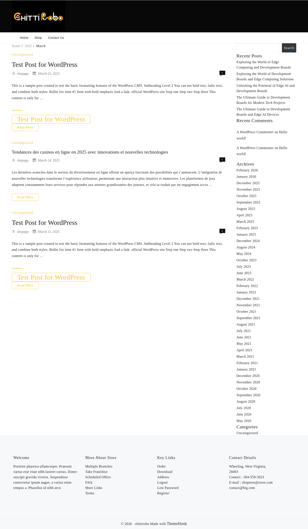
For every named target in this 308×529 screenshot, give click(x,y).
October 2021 (247, 311)
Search (289, 48)
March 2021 (245, 356)
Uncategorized (22, 54)
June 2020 (244, 414)
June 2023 (244, 273)
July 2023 (244, 266)
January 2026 (246, 176)
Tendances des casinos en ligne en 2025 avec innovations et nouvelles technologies (90, 152)
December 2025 (248, 183)
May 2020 (244, 421)
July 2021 (244, 331)
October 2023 (247, 260)
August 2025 (246, 209)
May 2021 (244, 343)
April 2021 (245, 350)
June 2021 (244, 337)
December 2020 (248, 376)
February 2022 (247, 286)
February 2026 (247, 170)
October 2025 (247, 196)
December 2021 (248, 298)
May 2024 (244, 254)
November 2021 (248, 305)
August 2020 (246, 401)
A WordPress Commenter (255, 132)
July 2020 (244, 408)
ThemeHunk (177, 524)
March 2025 (245, 221)
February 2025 (247, 228)
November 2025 (248, 189)
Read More (25, 127)
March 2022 (245, 279)
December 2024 (248, 241)
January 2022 (246, 292)
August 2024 (246, 247)
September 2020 (248, 395)
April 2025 (245, 215)
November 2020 (248, 382)
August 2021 (246, 324)
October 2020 (247, 388)
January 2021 (246, 369)
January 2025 (246, 234)
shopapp (22, 73)
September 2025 (248, 202)
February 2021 (247, 363)
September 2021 (248, 318)
